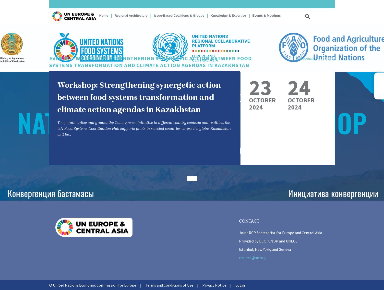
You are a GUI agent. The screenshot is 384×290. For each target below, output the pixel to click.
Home (103, 15)
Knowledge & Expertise (228, 15)
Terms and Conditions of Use (169, 285)
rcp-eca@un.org (252, 257)
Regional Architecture (131, 15)
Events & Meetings (266, 15)
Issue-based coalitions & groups (179, 15)
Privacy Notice (214, 285)
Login (240, 285)
